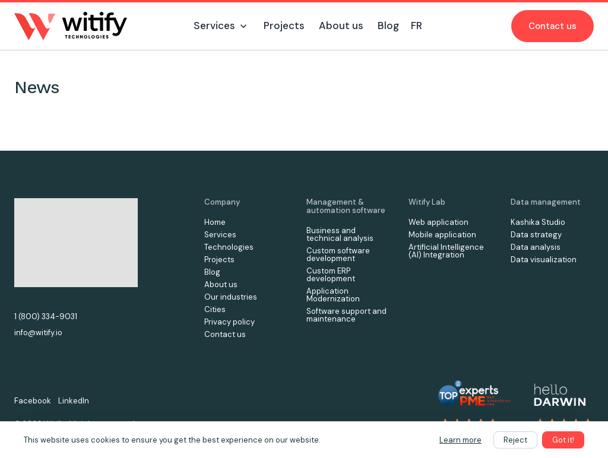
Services (220, 234)
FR (416, 25)
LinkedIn (73, 401)
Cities (215, 309)
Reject (515, 440)
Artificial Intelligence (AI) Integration (446, 251)
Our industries (230, 297)
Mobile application (442, 234)
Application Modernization (333, 295)
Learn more (460, 440)
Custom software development (338, 254)
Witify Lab (426, 202)
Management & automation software (345, 206)
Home (215, 222)
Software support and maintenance (346, 315)
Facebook (32, 401)
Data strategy (536, 234)
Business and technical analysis (339, 234)
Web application (438, 222)
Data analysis (535, 247)
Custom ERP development (330, 274)
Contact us (552, 26)
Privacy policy (229, 322)
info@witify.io (38, 332)
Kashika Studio (538, 222)
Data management (546, 202)
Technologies (229, 247)
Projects (219, 259)
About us (221, 284)
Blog (212, 272)
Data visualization (544, 259)
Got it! (563, 440)
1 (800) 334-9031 (45, 316)
